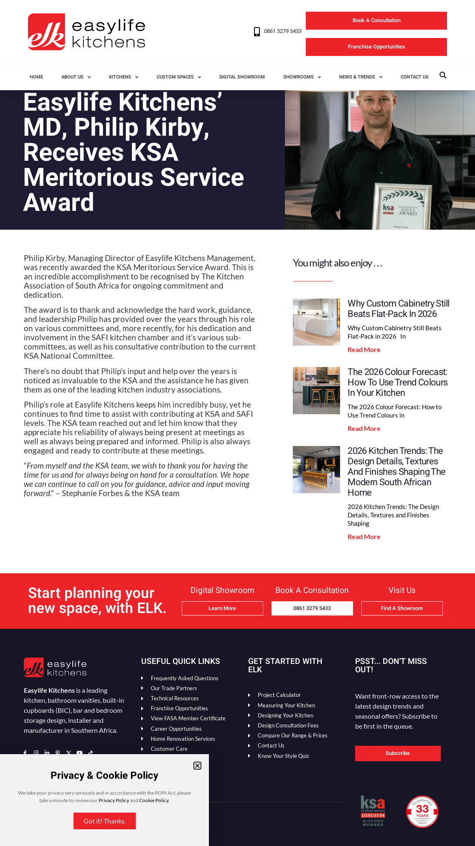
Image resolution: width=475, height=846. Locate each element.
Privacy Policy (114, 800)
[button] (197, 765)
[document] (237, 423)
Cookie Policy (153, 800)
